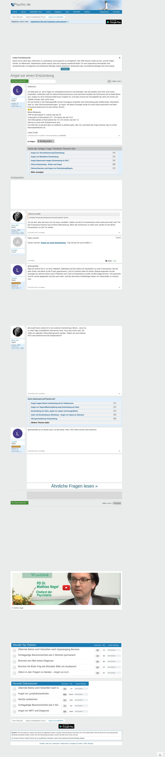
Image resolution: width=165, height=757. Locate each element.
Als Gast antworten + (20, 81)
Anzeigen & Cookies (76, 743)
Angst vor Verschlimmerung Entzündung (47, 153)
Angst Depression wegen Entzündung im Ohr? (50, 160)
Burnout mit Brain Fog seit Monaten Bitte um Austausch (47, 666)
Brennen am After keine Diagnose (35, 660)
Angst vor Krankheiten (56, 721)
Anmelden (116, 12)
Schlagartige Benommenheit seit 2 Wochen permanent (46, 655)
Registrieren (104, 12)
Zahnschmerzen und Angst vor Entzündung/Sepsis (52, 168)
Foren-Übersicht (17, 721)
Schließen (65, 69)
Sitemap (90, 743)
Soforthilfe (76, 12)
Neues (23, 12)
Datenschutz (65, 743)
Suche (48, 12)
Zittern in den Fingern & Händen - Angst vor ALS (43, 672)
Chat (67, 12)
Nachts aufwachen (28, 699)
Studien (87, 12)
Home (15, 12)
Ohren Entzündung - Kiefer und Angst (46, 164)
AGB (85, 743)
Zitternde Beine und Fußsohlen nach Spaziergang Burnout (48, 649)
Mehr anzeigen (37, 172)
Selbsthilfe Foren (36, 12)
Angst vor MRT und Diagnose (33, 710)
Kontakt (42, 743)
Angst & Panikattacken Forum (36, 721)
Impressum (56, 743)
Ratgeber (58, 12)
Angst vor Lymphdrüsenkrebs (33, 693)
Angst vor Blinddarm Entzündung (44, 157)
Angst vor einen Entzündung (32, 75)
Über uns (48, 743)
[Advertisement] (74, 468)
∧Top (160, 754)
